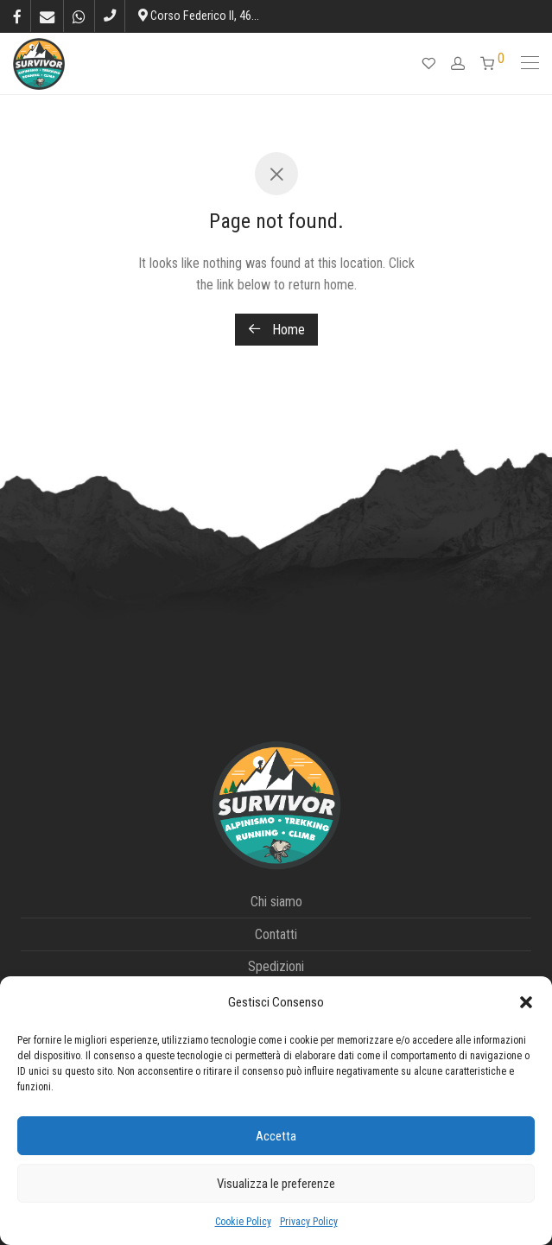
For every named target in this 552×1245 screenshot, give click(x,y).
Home (276, 329)
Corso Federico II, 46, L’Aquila (216, 16)
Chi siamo (276, 901)
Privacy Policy (309, 1222)
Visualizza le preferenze (276, 1183)
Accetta (276, 1136)
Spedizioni (276, 966)
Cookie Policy (243, 1222)
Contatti (276, 934)
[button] (526, 1002)
